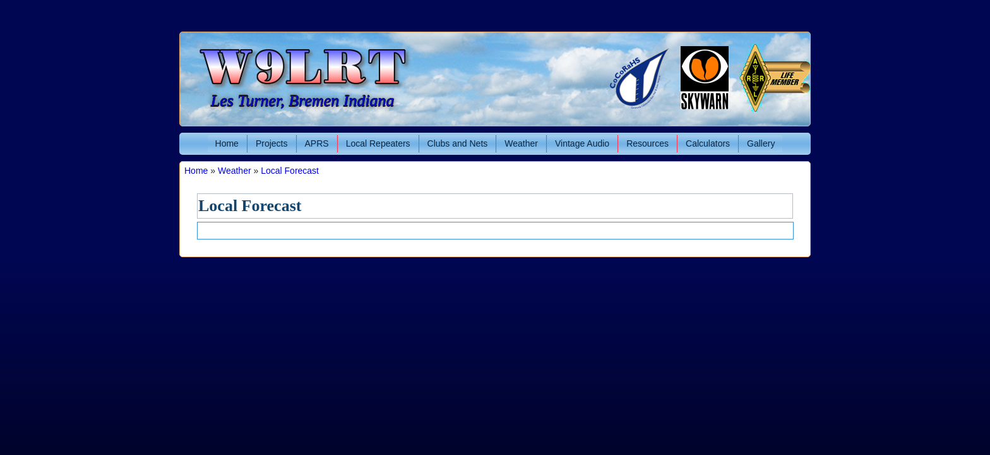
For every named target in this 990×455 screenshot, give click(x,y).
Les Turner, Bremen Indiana (303, 101)
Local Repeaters (378, 143)
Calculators (708, 143)
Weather (521, 143)
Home (227, 143)
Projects (272, 143)
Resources (647, 143)
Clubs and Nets (457, 143)
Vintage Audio (582, 143)
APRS (317, 143)
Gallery (761, 143)
